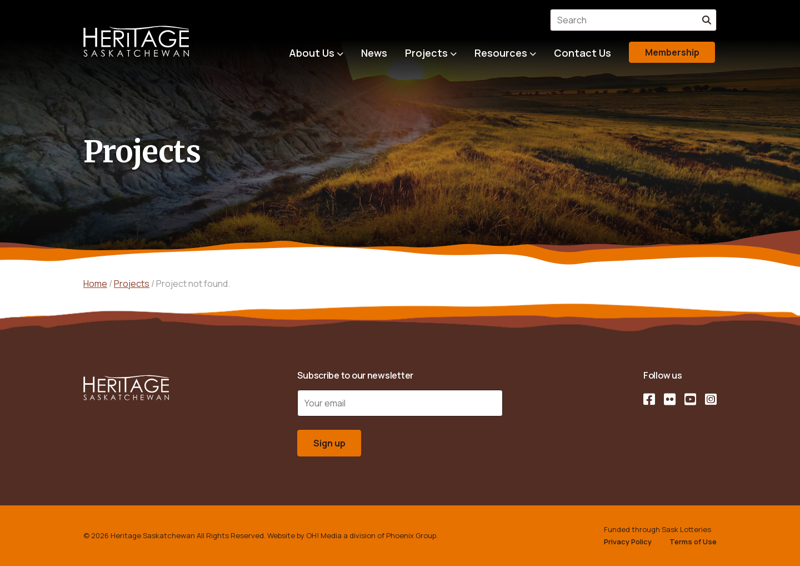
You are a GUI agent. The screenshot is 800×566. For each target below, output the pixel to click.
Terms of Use (693, 542)
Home (95, 283)
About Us (311, 52)
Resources (500, 52)
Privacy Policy (628, 542)
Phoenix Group (411, 535)
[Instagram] (711, 399)
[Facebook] (649, 399)
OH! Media (324, 535)
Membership (672, 52)
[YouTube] (690, 399)
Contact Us (582, 52)
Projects (426, 52)
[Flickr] (670, 399)
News (374, 52)
